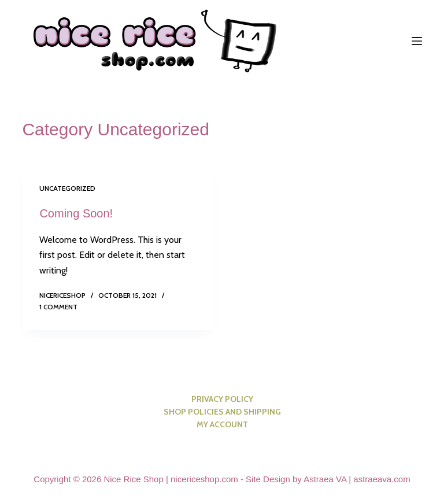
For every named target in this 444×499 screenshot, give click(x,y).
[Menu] (417, 41)
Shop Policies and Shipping (222, 411)
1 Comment (58, 306)
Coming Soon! (76, 213)
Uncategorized (67, 188)
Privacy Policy (222, 399)
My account (222, 424)
